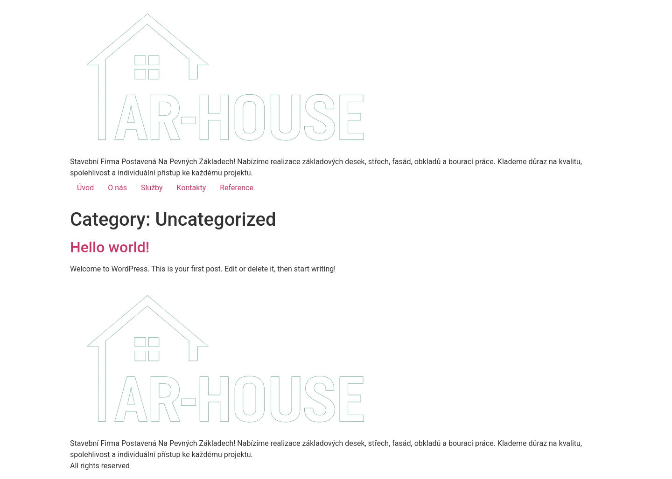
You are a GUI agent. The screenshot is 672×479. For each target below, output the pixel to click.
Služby (152, 187)
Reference (236, 187)
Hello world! (109, 247)
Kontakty (191, 187)
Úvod (85, 187)
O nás (117, 187)
